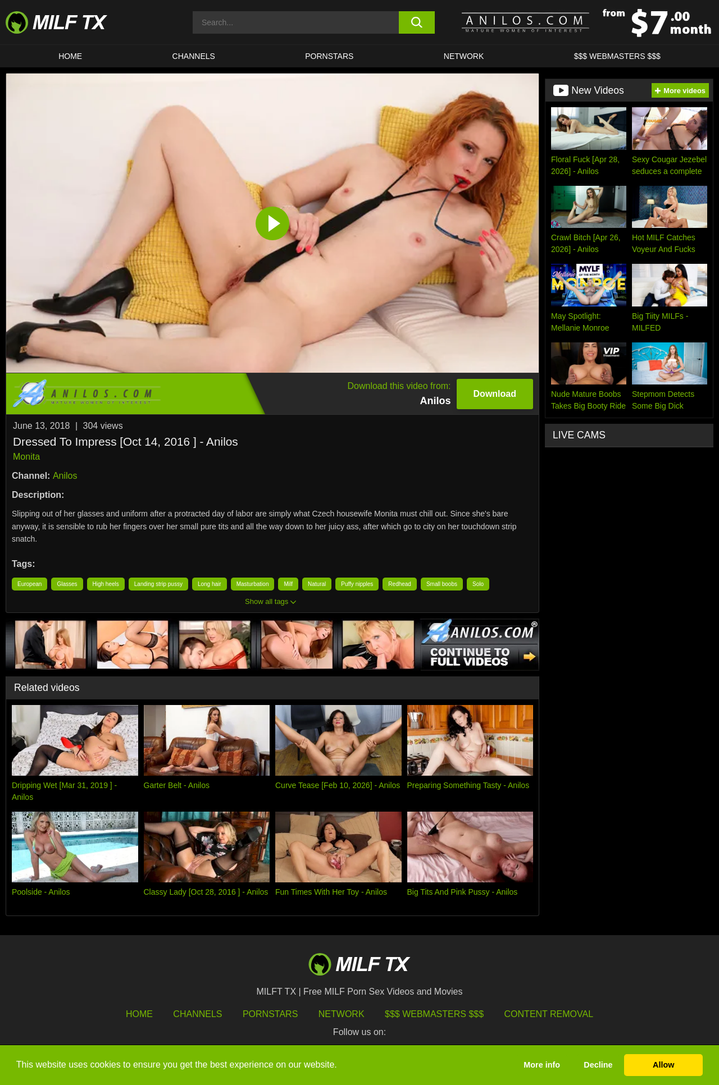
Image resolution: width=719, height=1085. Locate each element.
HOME (70, 56)
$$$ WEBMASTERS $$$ (617, 56)
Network (464, 56)
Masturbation (252, 584)
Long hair (209, 584)
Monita (26, 456)
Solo (478, 584)
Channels (197, 1014)
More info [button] (542, 1064)
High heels (106, 584)
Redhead (399, 584)
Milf (288, 584)
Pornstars (329, 56)
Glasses (67, 584)
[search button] (417, 22)
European (29, 584)
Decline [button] (598, 1064)
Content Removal (549, 1014)
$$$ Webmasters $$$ (434, 1014)
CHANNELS (193, 56)
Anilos (65, 475)
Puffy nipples (357, 584)
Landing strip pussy (158, 584)
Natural (317, 584)
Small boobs (441, 584)
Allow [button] (663, 1064)
